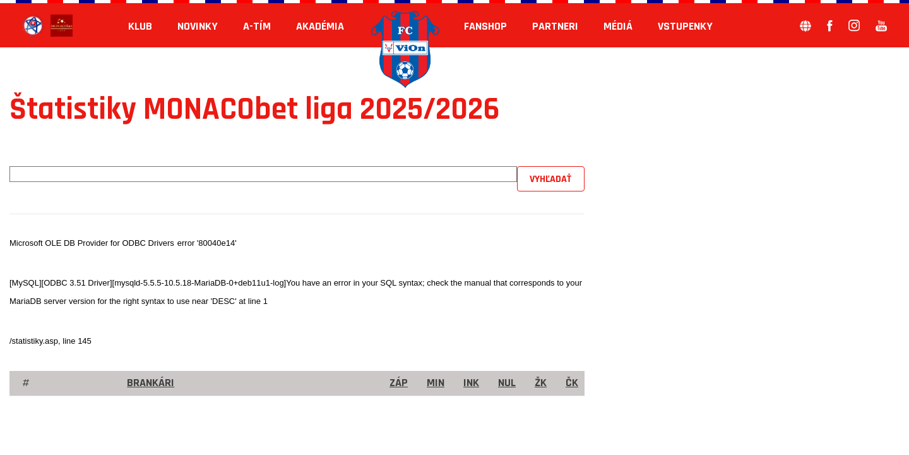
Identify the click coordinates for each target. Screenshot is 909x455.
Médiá (618, 26)
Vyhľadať (550, 179)
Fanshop (485, 26)
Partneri (555, 26)
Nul (507, 383)
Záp (398, 383)
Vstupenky (685, 26)
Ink (471, 383)
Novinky (197, 26)
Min (435, 383)
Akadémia (320, 26)
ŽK (541, 383)
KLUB (140, 26)
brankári (150, 383)
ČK (572, 383)
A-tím (257, 26)
